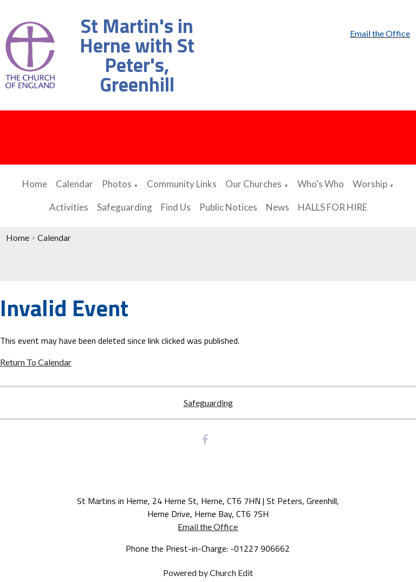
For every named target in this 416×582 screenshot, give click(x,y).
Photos (117, 183)
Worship (370, 183)
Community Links (182, 183)
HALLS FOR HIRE (332, 207)
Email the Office (208, 526)
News (277, 207)
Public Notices (228, 207)
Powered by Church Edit (208, 572)
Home (34, 183)
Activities (68, 207)
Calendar (74, 183)
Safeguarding (124, 207)
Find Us (176, 207)
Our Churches (253, 183)
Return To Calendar (36, 362)
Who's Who (320, 183)
